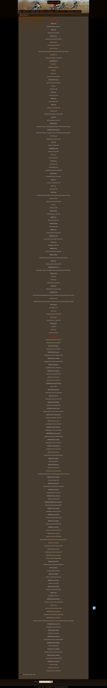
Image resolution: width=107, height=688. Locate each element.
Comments (48, 687)
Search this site (77, 11)
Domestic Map (70, 11)
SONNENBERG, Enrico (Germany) (53, 617)
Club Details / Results (34, 11)
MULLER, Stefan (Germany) (53, 549)
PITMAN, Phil (53, 242)
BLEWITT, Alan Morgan (53, 67)
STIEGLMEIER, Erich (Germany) (53, 611)
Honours (57, 11)
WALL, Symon (53, 311)
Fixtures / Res (26, 11)
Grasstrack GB (54, 2)
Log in (39, 687)
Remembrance (63, 11)
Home (20, 11)
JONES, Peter (53, 186)
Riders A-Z (42, 11)
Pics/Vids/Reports (50, 11)
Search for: (36, 681)
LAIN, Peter (53, 204)
